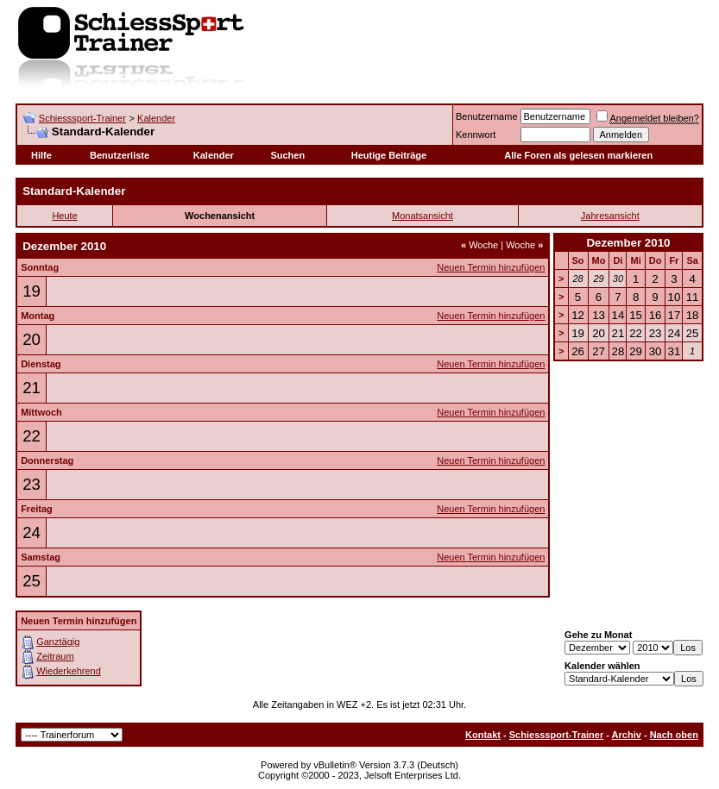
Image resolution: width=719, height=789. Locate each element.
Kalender (156, 118)
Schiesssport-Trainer (82, 118)
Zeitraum (54, 656)
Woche (479, 245)
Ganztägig (57, 641)
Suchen (287, 155)
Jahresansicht (610, 215)
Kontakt (483, 735)
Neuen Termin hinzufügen (491, 267)
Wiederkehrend (68, 671)
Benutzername (487, 116)
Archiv (626, 735)
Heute (64, 215)
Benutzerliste (119, 155)
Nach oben (674, 735)
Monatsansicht (422, 215)
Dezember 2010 (628, 242)
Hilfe (41, 155)
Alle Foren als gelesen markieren (578, 155)
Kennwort (475, 134)
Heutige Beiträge (388, 155)
